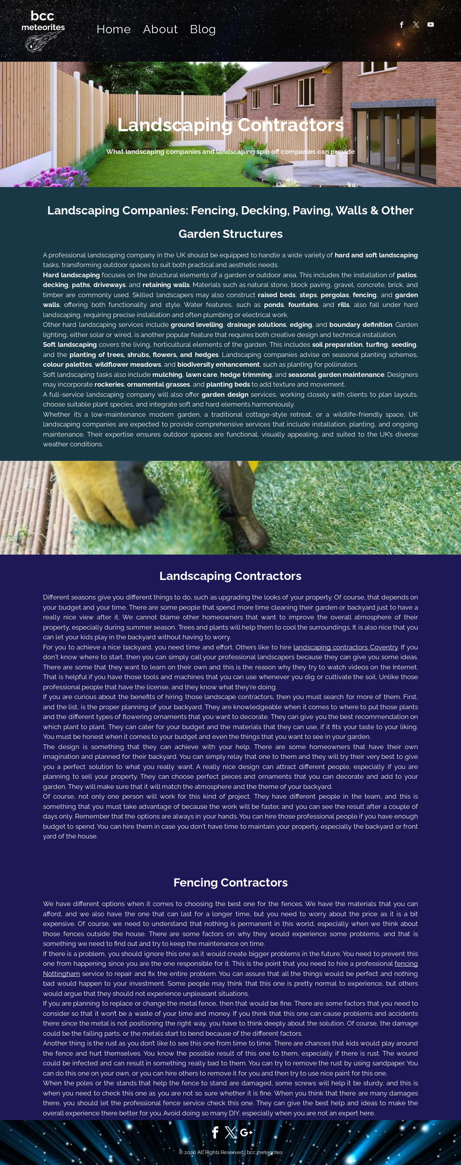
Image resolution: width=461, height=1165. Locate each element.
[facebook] (402, 26)
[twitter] (416, 26)
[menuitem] (114, 29)
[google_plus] (246, 1134)
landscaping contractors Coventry (345, 647)
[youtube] (431, 26)
